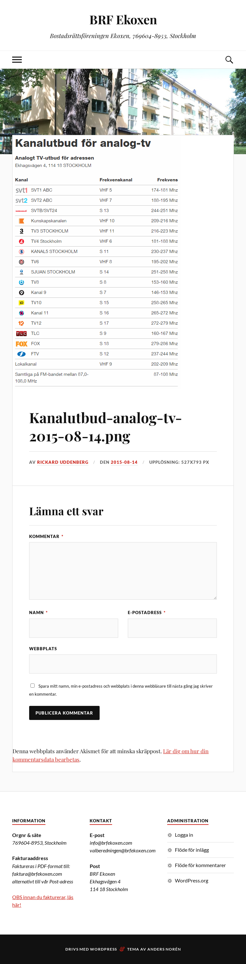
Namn (38, 612)
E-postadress (147, 612)
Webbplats (43, 648)
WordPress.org (191, 880)
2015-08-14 (124, 462)
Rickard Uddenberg (62, 462)
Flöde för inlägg (192, 850)
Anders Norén (164, 949)
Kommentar (46, 536)
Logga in (184, 835)
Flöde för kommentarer (200, 865)
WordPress (103, 949)
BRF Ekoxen (123, 19)
